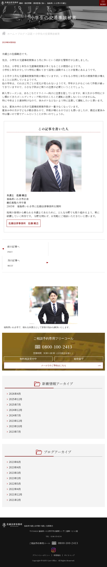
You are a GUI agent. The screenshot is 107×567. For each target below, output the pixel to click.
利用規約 (57, 555)
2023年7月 (15, 431)
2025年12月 (15, 399)
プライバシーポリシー (41, 555)
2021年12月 (15, 494)
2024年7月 (15, 415)
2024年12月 (15, 410)
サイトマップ (69, 555)
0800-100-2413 (68, 543)
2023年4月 (15, 467)
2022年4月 (15, 489)
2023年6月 (15, 462)
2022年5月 (15, 483)
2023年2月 (15, 478)
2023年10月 (15, 426)
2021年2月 (15, 500)
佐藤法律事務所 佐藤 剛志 (24, 223)
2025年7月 (15, 404)
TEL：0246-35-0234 (53, 536)
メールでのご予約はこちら (53, 365)
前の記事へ (13, 246)
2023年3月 (15, 472)
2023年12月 (15, 420)
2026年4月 (15, 393)
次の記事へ (14, 260)
